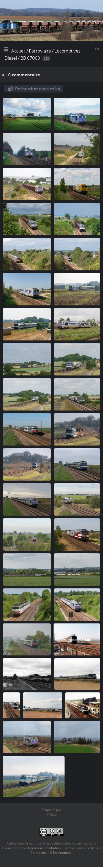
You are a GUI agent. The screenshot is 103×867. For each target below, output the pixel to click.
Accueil (18, 51)
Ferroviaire (40, 51)
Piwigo (52, 814)
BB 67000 (30, 58)
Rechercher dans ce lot (37, 88)
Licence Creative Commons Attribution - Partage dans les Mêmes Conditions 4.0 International (51, 850)
